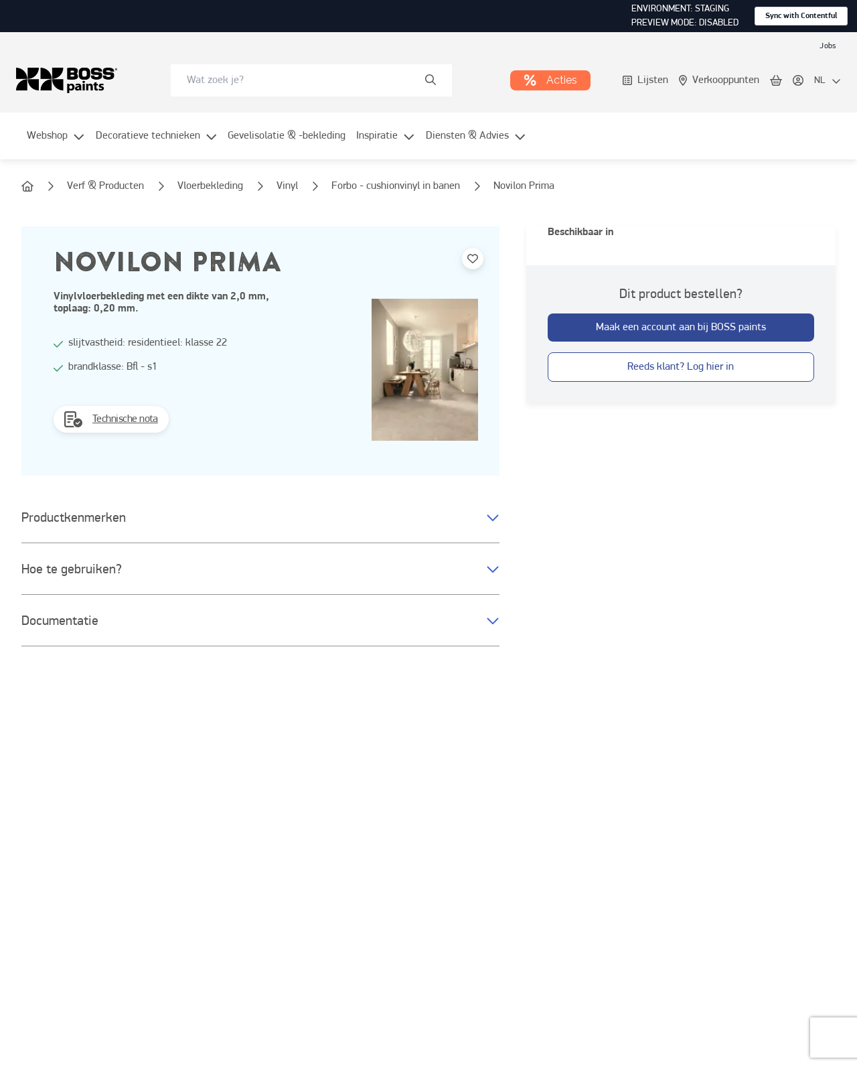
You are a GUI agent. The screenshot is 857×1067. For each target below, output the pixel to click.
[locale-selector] (827, 81)
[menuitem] (56, 144)
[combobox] (311, 80)
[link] (828, 46)
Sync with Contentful (801, 16)
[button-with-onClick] (681, 327)
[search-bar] (302, 80)
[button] (260, 518)
